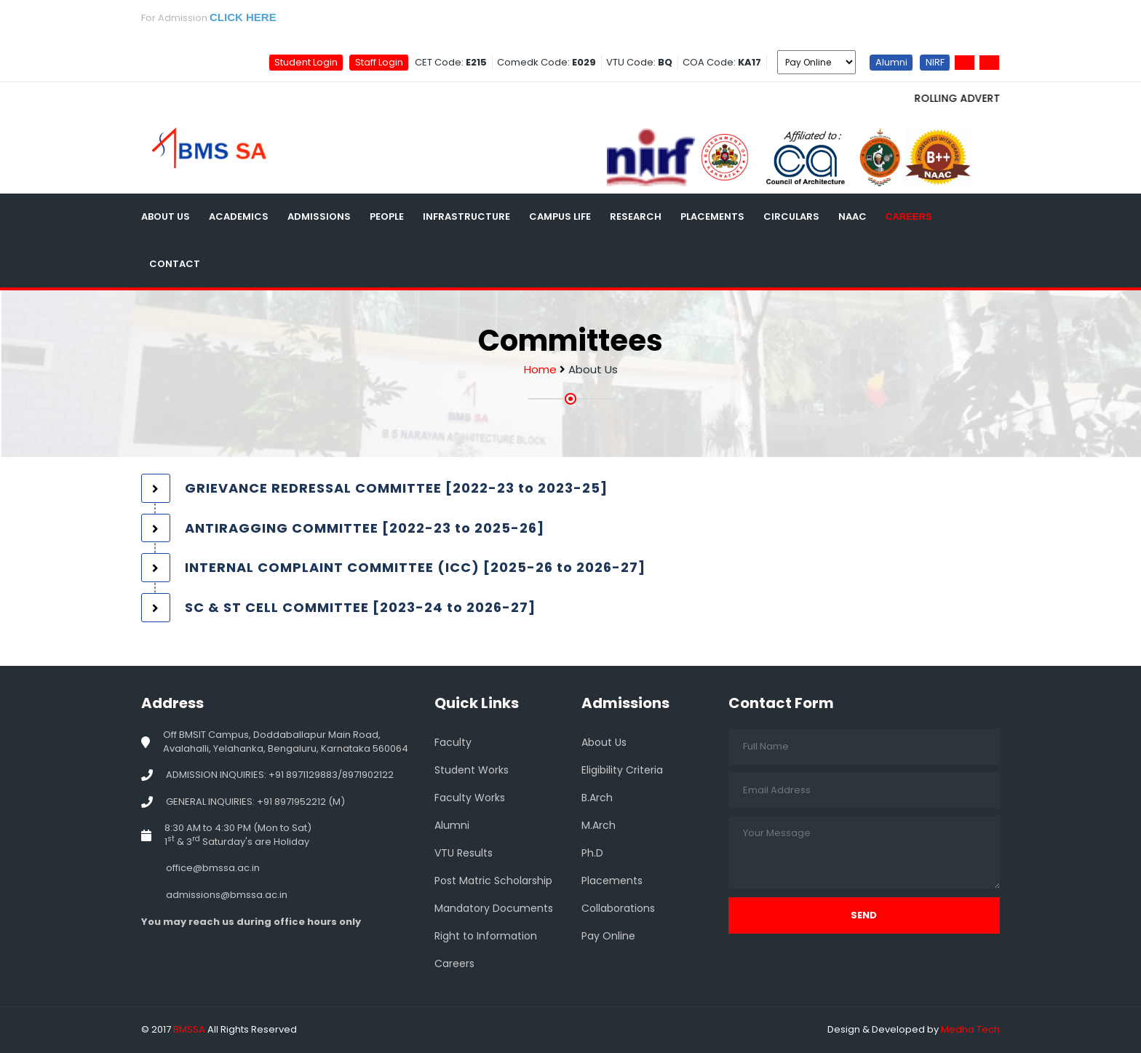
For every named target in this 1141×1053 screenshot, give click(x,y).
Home (540, 369)
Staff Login (379, 61)
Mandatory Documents (493, 908)
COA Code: (722, 62)
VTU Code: (639, 62)
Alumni (891, 61)
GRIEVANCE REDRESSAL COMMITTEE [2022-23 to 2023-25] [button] (396, 488)
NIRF (935, 61)
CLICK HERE (243, 17)
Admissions (319, 216)
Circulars (791, 216)
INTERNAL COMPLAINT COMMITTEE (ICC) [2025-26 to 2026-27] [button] (415, 567)
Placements (712, 216)
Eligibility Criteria (622, 770)
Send (864, 915)
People (387, 216)
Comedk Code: (546, 62)
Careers (909, 216)
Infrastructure (466, 216)
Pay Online (608, 936)
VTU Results (463, 853)
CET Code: (451, 62)
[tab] (570, 488)
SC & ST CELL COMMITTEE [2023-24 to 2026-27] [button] (360, 607)
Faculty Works (469, 797)
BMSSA (189, 1029)
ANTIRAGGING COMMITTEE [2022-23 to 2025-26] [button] (364, 528)
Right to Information (485, 936)
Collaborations (618, 908)
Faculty (453, 742)
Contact (174, 264)
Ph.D (592, 853)
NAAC (852, 216)
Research (635, 216)
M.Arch (598, 825)
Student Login (306, 61)
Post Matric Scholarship (493, 880)
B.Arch (597, 797)
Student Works (471, 770)
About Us (165, 216)
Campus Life (560, 216)
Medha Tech (970, 1029)
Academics (239, 216)
